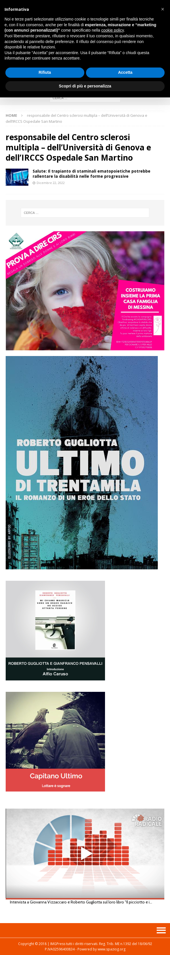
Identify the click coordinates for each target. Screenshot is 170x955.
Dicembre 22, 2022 (51, 183)
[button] (162, 9)
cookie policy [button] (112, 30)
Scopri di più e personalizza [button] (85, 86)
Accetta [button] (125, 72)
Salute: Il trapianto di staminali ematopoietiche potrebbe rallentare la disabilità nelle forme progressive (91, 173)
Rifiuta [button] (45, 72)
